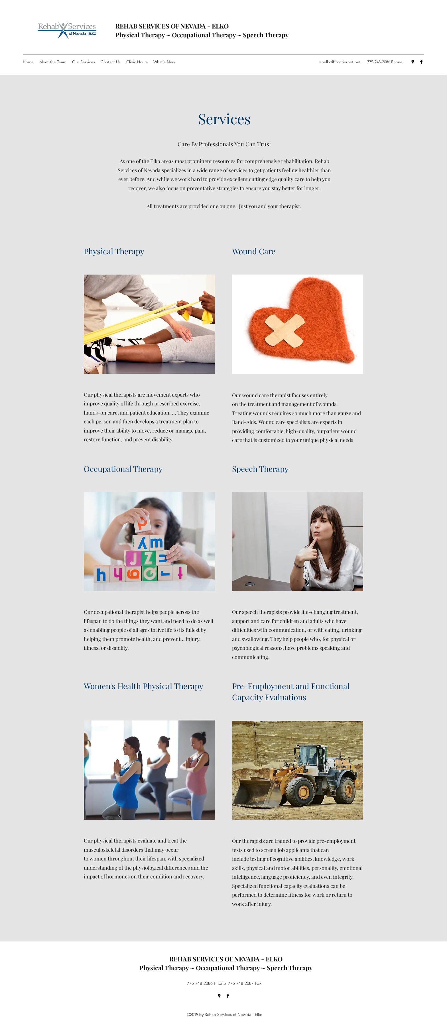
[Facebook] (421, 62)
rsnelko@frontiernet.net (339, 61)
